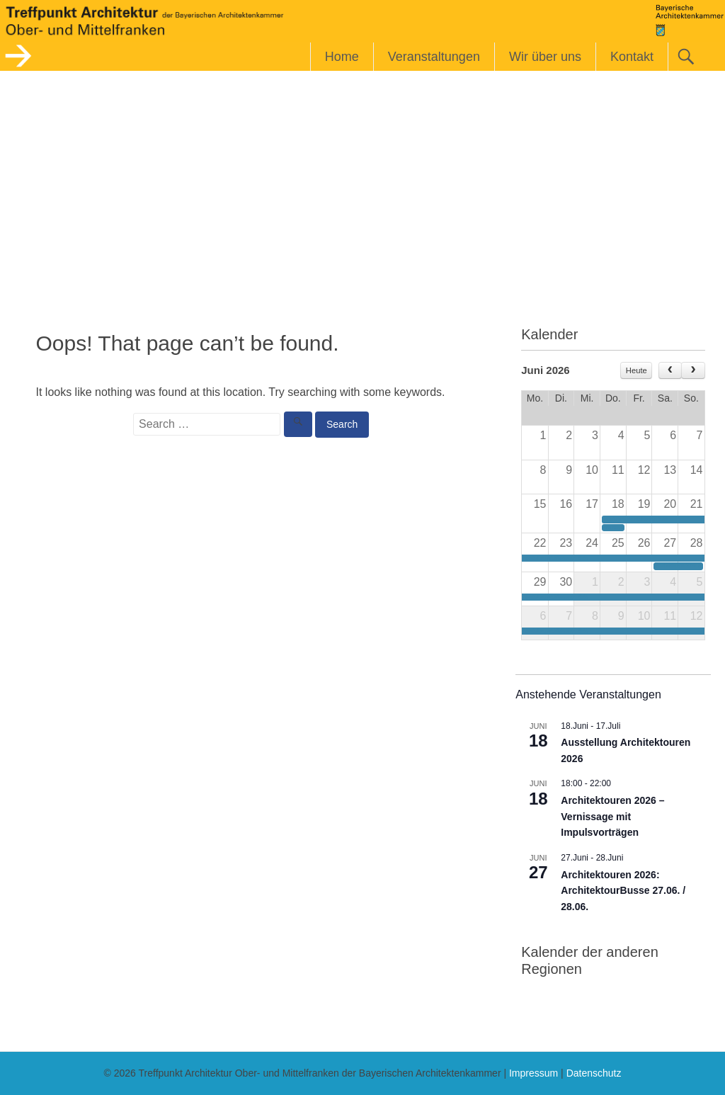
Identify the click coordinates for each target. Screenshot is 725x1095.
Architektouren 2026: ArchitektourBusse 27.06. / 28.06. (623, 890)
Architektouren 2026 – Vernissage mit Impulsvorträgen (612, 816)
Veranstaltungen (434, 57)
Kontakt (631, 57)
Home (342, 57)
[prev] (670, 370)
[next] (692, 370)
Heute (636, 370)
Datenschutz (594, 1073)
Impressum (533, 1073)
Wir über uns (545, 57)
